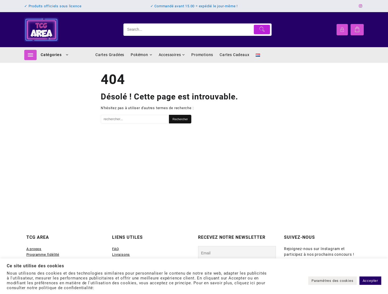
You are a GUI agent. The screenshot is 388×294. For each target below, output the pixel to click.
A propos (33, 249)
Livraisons (121, 255)
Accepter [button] (370, 281)
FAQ (115, 249)
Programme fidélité (42, 255)
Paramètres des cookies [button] (332, 281)
